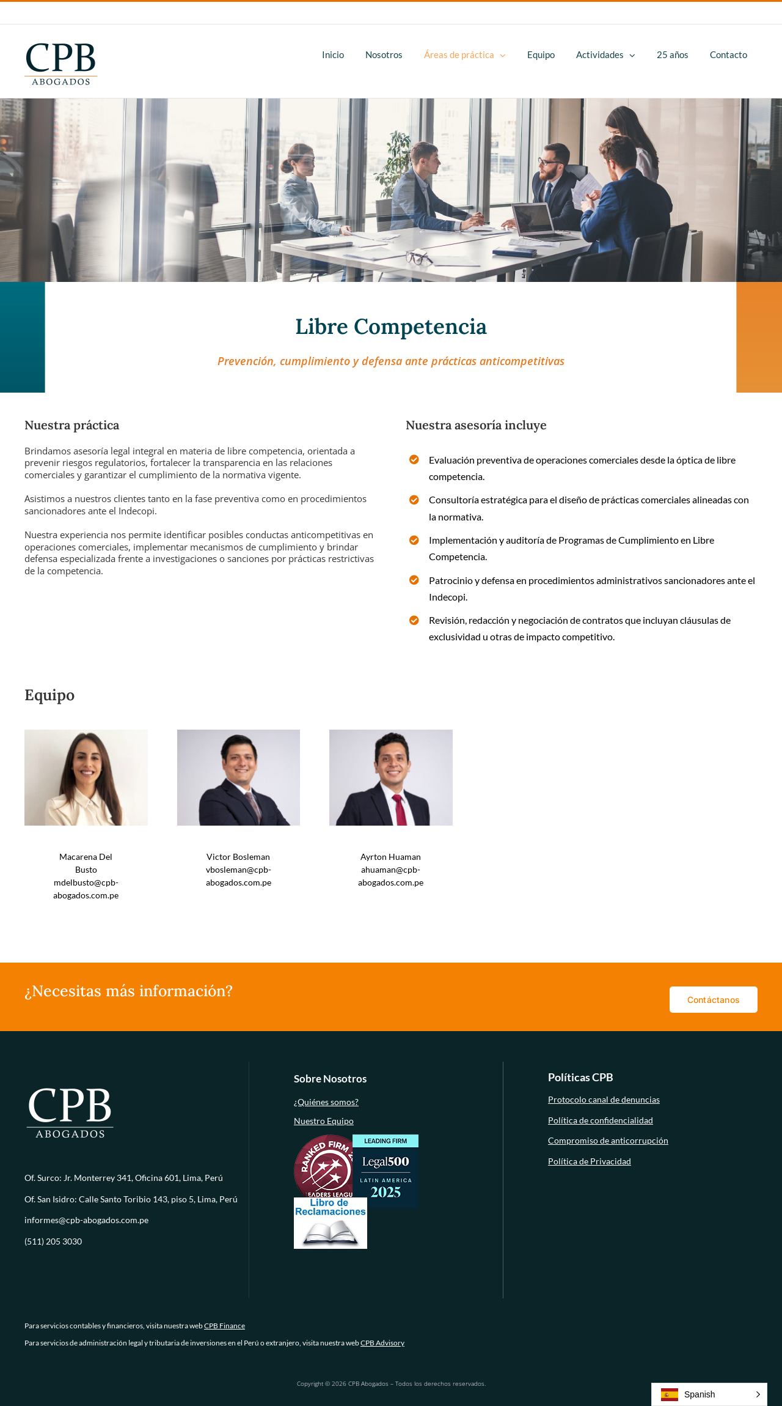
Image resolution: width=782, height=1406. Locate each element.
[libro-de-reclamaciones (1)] (330, 1201)
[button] (709, 1394)
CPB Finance (224, 1325)
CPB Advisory (382, 1342)
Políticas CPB (580, 1077)
